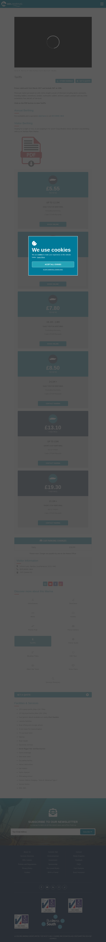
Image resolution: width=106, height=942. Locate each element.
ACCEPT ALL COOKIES (53, 264)
